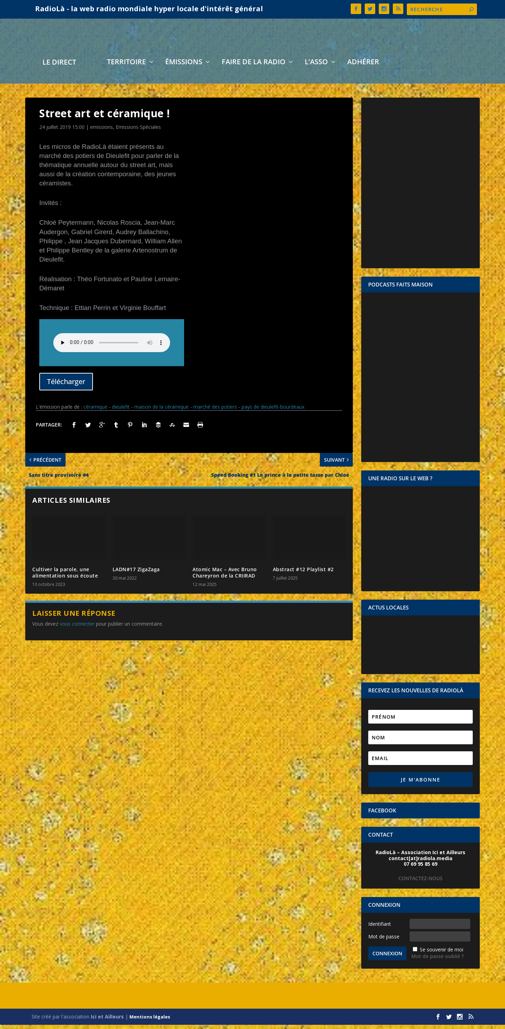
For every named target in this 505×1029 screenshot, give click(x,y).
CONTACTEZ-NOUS (420, 882)
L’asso (316, 67)
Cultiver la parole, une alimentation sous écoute (65, 576)
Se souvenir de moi (441, 954)
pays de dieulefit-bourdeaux (273, 411)
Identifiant (379, 928)
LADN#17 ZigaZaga (136, 573)
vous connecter (77, 628)
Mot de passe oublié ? (437, 960)
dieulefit (121, 411)
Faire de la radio (253, 67)
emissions (101, 131)
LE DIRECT (59, 67)
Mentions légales (149, 1021)
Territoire (126, 67)
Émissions (183, 67)
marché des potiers (215, 411)
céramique (95, 411)
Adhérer (363, 67)
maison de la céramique (161, 411)
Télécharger (66, 385)
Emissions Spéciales (138, 131)
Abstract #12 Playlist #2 (303, 573)
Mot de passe (383, 940)
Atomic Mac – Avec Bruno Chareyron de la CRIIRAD (225, 576)
